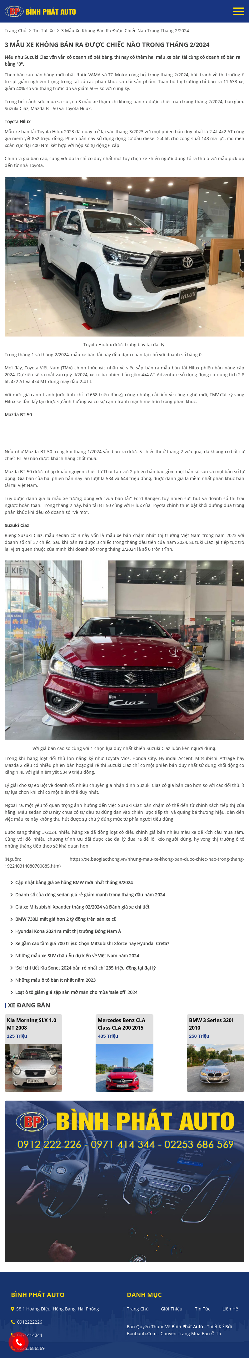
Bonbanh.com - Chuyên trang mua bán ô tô (174, 1333)
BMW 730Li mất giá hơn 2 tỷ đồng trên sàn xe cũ (62, 919)
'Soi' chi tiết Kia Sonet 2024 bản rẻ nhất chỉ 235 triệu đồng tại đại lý (82, 968)
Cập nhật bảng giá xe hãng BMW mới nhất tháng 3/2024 (70, 882)
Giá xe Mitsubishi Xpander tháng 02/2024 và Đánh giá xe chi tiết (78, 907)
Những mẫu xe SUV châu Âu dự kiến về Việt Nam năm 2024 (73, 956)
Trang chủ (138, 1309)
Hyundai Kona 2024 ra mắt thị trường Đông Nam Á (64, 931)
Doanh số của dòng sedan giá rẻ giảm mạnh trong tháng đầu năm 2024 (86, 895)
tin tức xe (44, 30)
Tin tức (202, 1309)
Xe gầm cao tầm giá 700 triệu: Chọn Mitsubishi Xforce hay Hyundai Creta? (88, 943)
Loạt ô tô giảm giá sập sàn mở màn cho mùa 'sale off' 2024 (72, 992)
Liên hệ (230, 1309)
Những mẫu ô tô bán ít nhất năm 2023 (52, 980)
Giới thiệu (171, 1309)
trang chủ (16, 30)
